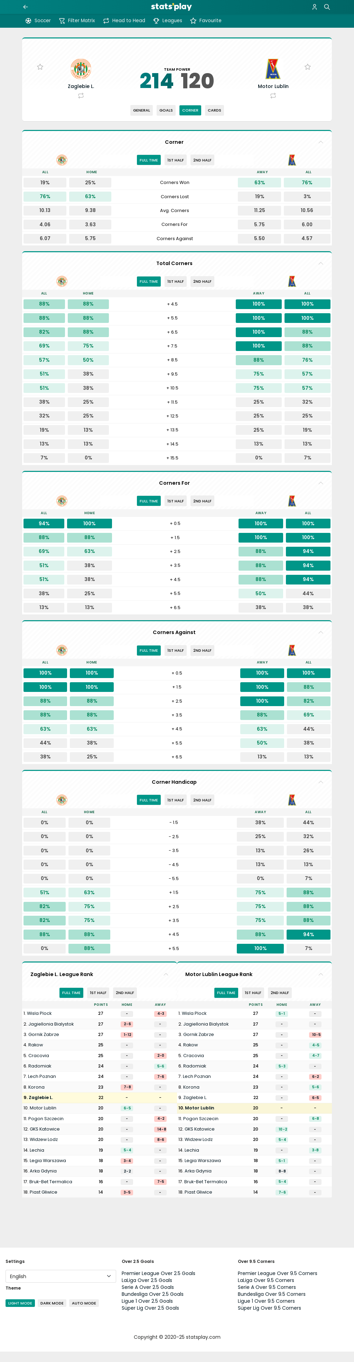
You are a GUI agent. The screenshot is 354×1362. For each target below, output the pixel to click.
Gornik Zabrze (43, 1045)
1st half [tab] (175, 170)
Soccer (38, 20)
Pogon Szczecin (46, 1129)
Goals (166, 120)
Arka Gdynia (43, 1181)
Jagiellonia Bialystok (51, 1034)
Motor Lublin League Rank (218, 984)
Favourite (206, 20)
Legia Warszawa (48, 1171)
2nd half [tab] (202, 170)
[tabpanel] (177, 221)
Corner (190, 120)
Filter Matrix (76, 20)
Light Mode (20, 1313)
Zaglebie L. (41, 1108)
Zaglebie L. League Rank (61, 984)
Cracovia (38, 1066)
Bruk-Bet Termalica (50, 1192)
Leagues (167, 20)
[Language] (61, 1286)
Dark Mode (52, 1313)
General (141, 120)
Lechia (37, 1160)
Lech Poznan (42, 1087)
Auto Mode (84, 1313)
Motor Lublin (43, 1119)
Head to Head (124, 20)
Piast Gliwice (43, 1202)
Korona (36, 1097)
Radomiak (39, 1076)
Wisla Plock (39, 1024)
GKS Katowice (45, 1139)
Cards (214, 120)
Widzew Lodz (44, 1150)
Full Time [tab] (149, 170)
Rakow (35, 1055)
